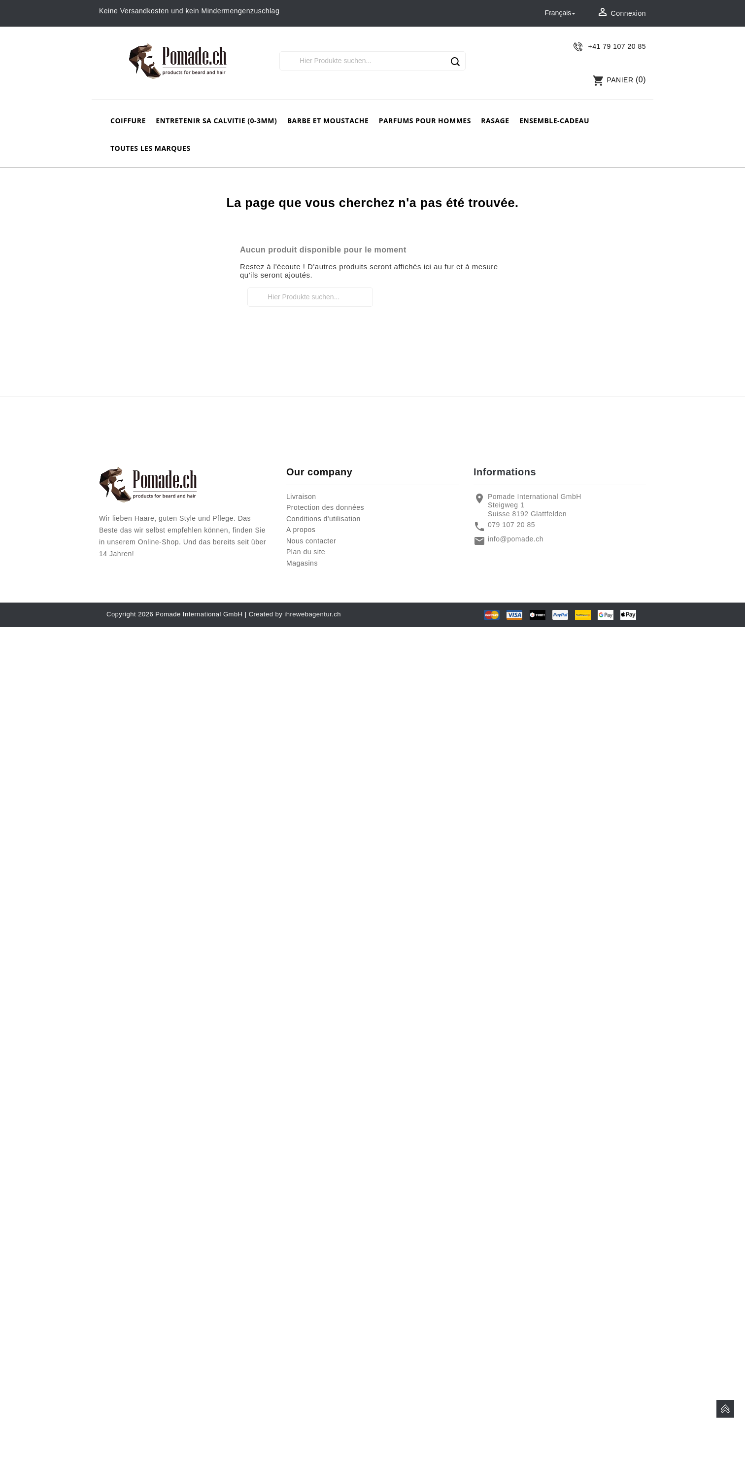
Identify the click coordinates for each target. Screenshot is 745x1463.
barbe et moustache (328, 120)
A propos (300, 530)
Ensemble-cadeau (554, 120)
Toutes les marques (150, 148)
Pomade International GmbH (198, 614)
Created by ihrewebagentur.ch (295, 614)
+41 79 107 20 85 (617, 46)
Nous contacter (311, 541)
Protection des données (325, 507)
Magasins (302, 563)
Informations (505, 471)
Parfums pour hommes (425, 120)
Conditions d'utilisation (323, 519)
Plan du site (305, 552)
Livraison (301, 496)
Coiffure (128, 120)
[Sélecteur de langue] (561, 13)
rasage (495, 120)
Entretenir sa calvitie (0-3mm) (216, 120)
